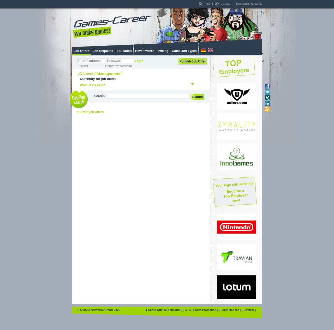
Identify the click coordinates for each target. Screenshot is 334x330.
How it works (144, 51)
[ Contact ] (249, 309)
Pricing (163, 51)
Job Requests (103, 51)
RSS (205, 3)
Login (139, 61)
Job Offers (81, 51)
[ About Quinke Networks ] (164, 309)
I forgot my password (118, 65)
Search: (100, 96)
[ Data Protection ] (206, 309)
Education (124, 51)
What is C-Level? (92, 85)
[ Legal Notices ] (230, 309)
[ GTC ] (188, 309)
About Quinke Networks (248, 3)
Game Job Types (184, 51)
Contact (222, 3)
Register (82, 65)
